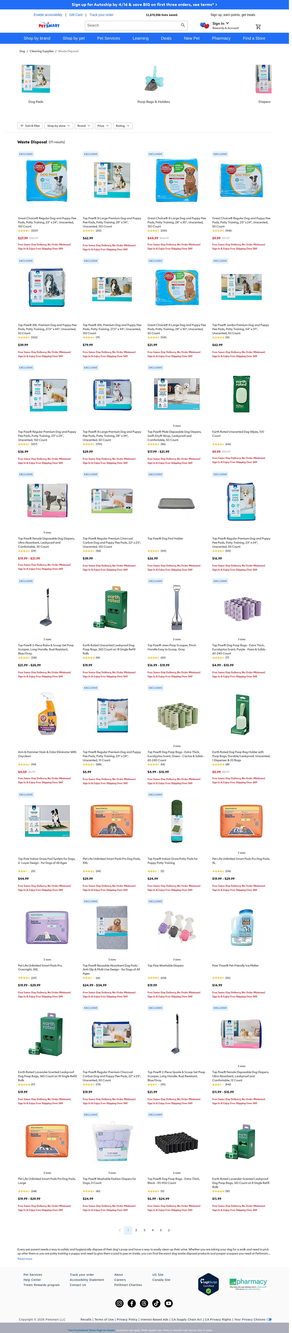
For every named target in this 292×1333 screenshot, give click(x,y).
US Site (158, 1268)
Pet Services (33, 1268)
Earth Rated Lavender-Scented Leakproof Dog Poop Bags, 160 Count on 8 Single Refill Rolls (240, 1181)
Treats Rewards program (42, 1278)
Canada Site (161, 1273)
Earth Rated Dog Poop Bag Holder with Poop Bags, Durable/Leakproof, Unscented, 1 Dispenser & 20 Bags (241, 754)
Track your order (101, 15)
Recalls (86, 1313)
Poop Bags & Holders (144, 102)
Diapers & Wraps (229, 102)
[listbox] (144, 82)
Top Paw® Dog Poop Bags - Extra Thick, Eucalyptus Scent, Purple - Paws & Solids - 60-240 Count (239, 647)
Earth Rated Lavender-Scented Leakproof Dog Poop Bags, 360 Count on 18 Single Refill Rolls (47, 1074)
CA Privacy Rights (218, 1313)
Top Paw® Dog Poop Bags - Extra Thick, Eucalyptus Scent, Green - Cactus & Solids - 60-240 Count (176, 754)
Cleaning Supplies (41, 51)
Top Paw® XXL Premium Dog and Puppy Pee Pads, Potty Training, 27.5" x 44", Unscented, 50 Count (47, 327)
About (118, 1268)
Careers (120, 1273)
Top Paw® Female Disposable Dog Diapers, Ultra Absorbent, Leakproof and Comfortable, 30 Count (46, 540)
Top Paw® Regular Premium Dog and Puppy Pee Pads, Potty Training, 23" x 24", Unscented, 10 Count (112, 754)
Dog (22, 51)
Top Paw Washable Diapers (166, 963)
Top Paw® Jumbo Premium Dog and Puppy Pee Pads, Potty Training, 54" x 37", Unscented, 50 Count (240, 327)
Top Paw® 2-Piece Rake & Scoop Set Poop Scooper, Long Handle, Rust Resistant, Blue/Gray (46, 647)
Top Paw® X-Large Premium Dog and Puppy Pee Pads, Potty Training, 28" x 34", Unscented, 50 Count (112, 434)
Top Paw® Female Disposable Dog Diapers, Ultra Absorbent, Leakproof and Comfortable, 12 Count (240, 1074)
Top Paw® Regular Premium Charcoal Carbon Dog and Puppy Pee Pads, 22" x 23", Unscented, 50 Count (112, 1074)
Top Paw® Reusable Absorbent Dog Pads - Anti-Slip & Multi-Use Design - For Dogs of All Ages (111, 967)
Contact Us (78, 1278)
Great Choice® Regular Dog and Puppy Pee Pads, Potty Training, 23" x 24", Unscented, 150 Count (47, 220)
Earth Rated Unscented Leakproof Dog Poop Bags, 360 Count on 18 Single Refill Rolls (109, 647)
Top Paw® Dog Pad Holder (165, 536)
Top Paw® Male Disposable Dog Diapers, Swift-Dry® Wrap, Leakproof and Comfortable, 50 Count (174, 434)
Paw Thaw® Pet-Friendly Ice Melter (235, 963)
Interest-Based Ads (154, 1313)
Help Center (32, 1273)
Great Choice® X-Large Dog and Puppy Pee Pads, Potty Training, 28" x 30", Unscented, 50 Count (177, 327)
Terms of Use (104, 1313)
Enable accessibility (48, 15)
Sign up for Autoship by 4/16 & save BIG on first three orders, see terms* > (144, 4)
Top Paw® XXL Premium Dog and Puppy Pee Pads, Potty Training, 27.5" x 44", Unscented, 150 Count (112, 327)
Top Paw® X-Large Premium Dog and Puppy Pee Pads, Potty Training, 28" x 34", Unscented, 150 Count (112, 220)
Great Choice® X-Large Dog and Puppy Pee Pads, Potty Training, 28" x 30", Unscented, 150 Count (177, 220)
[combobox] (136, 25)
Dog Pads (59, 102)
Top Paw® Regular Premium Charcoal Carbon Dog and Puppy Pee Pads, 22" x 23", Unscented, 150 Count (112, 540)
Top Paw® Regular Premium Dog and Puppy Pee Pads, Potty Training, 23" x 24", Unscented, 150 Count (47, 434)
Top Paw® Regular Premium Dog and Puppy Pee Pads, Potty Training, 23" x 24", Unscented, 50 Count (241, 540)
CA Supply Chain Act (187, 1313)
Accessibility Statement (87, 1273)
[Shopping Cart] (264, 27)
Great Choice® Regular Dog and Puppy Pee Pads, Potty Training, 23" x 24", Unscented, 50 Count (241, 220)
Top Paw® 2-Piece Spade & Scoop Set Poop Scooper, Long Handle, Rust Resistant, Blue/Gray (176, 1074)
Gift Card (75, 15)
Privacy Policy (127, 1313)
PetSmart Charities (128, 1278)
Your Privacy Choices (253, 1313)
